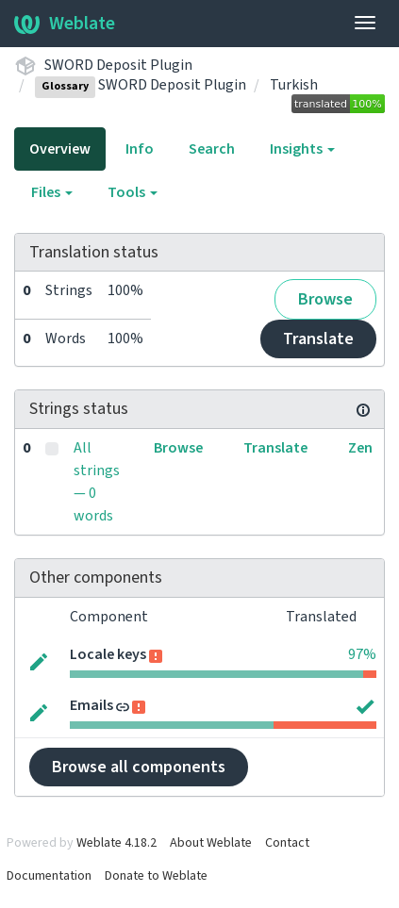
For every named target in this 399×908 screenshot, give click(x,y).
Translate (318, 339)
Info (139, 149)
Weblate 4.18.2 (116, 843)
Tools (133, 192)
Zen (360, 447)
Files (52, 192)
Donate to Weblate (156, 876)
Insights (302, 149)
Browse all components (138, 767)
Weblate (64, 23)
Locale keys (108, 654)
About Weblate (211, 843)
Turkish (294, 84)
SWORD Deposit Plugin (118, 65)
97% (362, 654)
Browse (325, 299)
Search (212, 149)
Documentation (49, 876)
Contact (287, 843)
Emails (91, 705)
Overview (60, 149)
